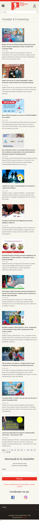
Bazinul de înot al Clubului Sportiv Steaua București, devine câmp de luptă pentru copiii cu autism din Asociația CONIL (18, 46)
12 (18, 450)
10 (12, 450)
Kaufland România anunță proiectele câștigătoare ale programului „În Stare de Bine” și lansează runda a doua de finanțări (19, 257)
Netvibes (24, 517)
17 (34, 450)
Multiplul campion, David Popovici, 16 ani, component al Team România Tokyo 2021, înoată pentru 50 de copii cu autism (19, 329)
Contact (4, 507)
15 (28, 450)
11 (15, 450)
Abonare (19, 479)
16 (31, 450)
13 (21, 450)
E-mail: (4, 469)
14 (25, 450)
